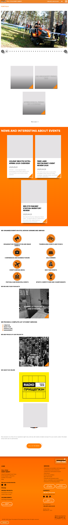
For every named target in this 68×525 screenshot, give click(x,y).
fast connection (49, 501)
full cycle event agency (5, 471)
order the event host (7, 504)
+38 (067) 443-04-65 (53, 1)
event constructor (61, 486)
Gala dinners (47, 473)
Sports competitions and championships (53, 480)
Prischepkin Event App (6, 492)
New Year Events (48, 476)
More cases (34, 122)
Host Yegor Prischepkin (7, 499)
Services (5, 522)
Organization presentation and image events (54, 468)
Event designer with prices (7, 476)
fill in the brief (34, 445)
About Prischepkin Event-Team (8, 474)
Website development (60, 516)
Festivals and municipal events (51, 478)
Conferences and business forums (52, 471)
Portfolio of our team (6, 477)
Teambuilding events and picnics (52, 470)
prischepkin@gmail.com (49, 494)
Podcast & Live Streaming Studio (52, 481)
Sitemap (3, 488)
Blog (2, 479)
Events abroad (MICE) (49, 475)
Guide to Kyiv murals (6, 494)
